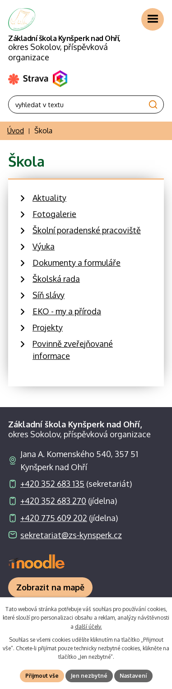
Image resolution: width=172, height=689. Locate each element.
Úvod (15, 130)
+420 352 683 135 (52, 484)
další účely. (88, 626)
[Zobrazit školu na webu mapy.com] (50, 587)
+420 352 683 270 (53, 501)
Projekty (48, 327)
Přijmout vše (42, 675)
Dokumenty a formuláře (77, 262)
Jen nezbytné (89, 675)
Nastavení (133, 675)
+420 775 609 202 (53, 518)
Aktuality (49, 198)
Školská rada (56, 279)
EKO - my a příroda (67, 311)
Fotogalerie (54, 214)
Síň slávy (49, 295)
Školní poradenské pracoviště (87, 230)
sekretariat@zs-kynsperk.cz (71, 535)
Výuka (44, 246)
